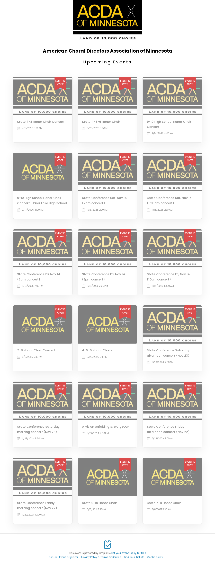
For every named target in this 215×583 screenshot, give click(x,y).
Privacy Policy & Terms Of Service (101, 557)
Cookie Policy (155, 557)
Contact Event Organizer (63, 557)
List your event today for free (128, 553)
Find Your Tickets (134, 557)
